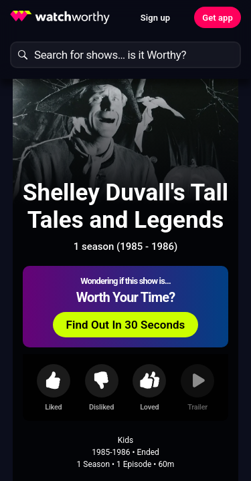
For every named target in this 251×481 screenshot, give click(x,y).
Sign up (155, 18)
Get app (217, 18)
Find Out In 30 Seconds (125, 324)
